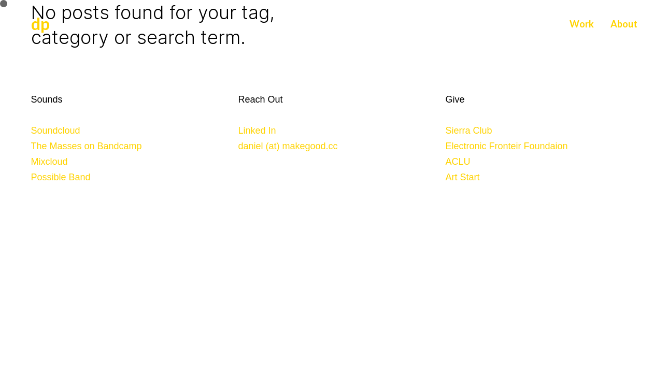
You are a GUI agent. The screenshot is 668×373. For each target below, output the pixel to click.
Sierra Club (469, 130)
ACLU (458, 161)
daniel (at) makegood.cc (288, 146)
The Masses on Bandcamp (86, 146)
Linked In (257, 130)
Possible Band (61, 177)
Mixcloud (49, 161)
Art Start (463, 177)
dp (40, 23)
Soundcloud (55, 130)
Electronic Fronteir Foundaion (507, 146)
